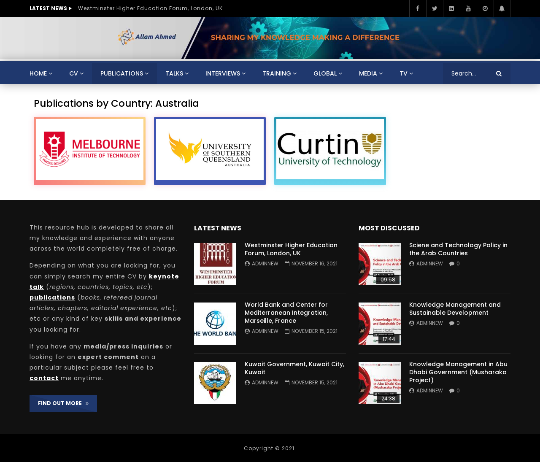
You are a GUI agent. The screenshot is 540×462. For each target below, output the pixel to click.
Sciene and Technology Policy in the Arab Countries (458, 249)
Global (325, 73)
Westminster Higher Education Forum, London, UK (150, 8)
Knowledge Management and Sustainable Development (455, 308)
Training (276, 73)
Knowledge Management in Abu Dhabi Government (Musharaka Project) (458, 372)
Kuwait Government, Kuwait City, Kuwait (294, 368)
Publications (121, 73)
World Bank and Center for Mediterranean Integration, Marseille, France (286, 312)
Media (368, 73)
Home (38, 73)
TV (404, 73)
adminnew (265, 263)
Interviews (222, 73)
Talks (174, 73)
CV (73, 73)
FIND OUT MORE (63, 403)
